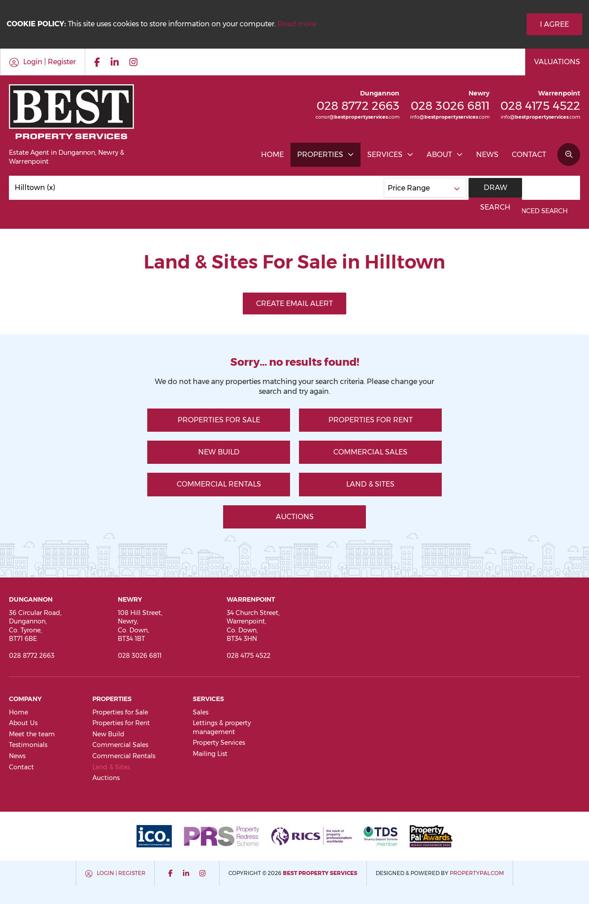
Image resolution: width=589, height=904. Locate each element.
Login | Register (121, 873)
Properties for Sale (219, 420)
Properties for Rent (370, 420)
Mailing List (210, 754)
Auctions (295, 516)
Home (272, 154)
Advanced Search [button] (540, 210)
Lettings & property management (222, 727)
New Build (219, 452)
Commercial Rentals (219, 484)
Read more (297, 24)
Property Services (219, 743)
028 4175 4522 (540, 105)
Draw (495, 187)
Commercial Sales (370, 452)
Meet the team (32, 734)
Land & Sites (370, 484)
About (439, 154)
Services (384, 154)
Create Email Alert (294, 303)
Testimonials (28, 745)
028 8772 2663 (357, 105)
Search (551, 187)
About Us (23, 723)
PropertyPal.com (477, 873)
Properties (320, 154)
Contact (529, 154)
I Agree (554, 24)
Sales (200, 712)
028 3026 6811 (450, 105)
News (487, 154)
